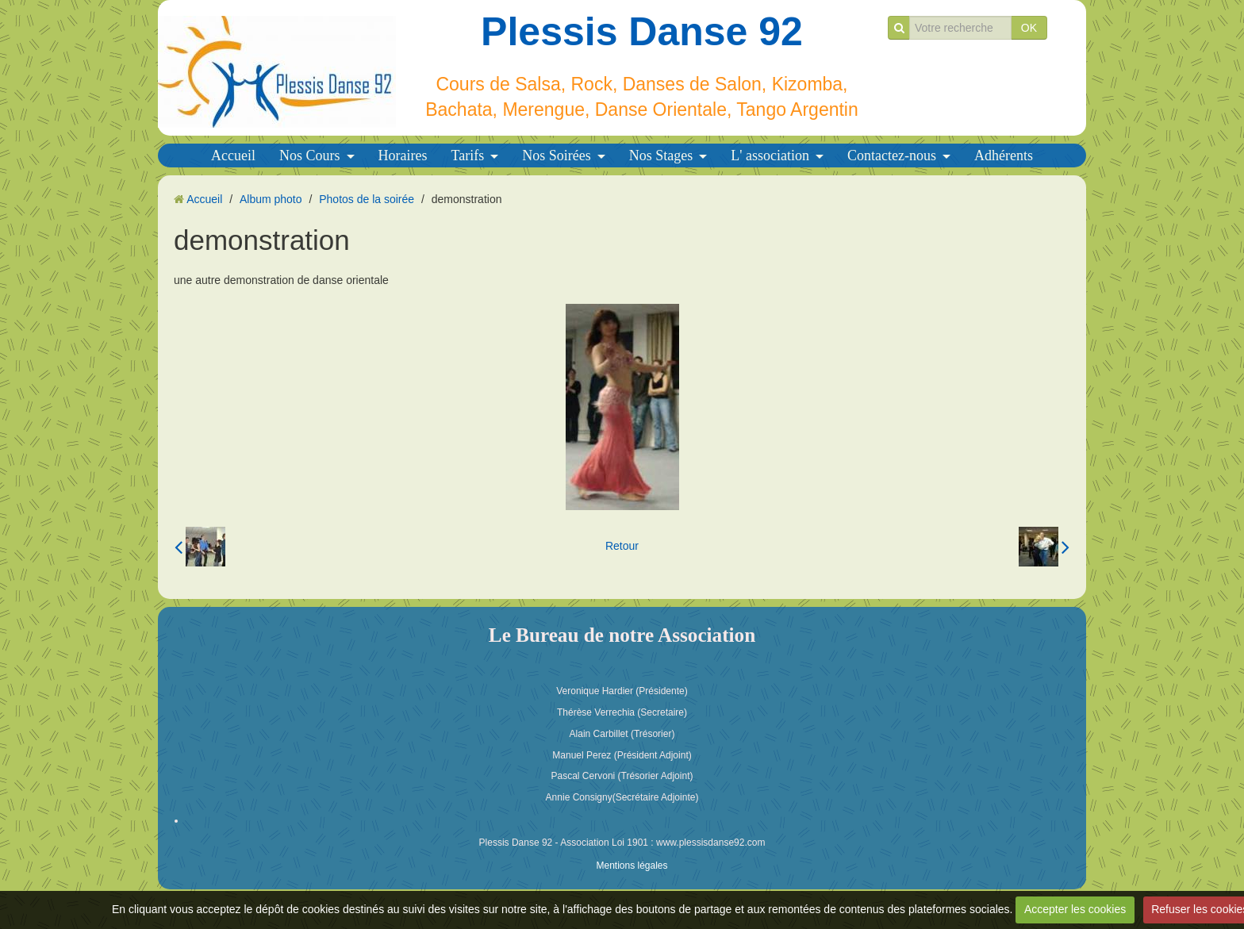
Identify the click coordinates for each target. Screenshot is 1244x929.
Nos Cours (309, 155)
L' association (770, 155)
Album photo (271, 199)
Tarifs (468, 155)
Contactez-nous (891, 155)
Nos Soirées (556, 155)
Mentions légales (631, 865)
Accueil (233, 155)
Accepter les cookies (1075, 909)
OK (1029, 27)
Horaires (403, 155)
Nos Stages (661, 155)
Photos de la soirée (366, 199)
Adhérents (1003, 155)
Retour (622, 545)
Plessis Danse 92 (642, 32)
